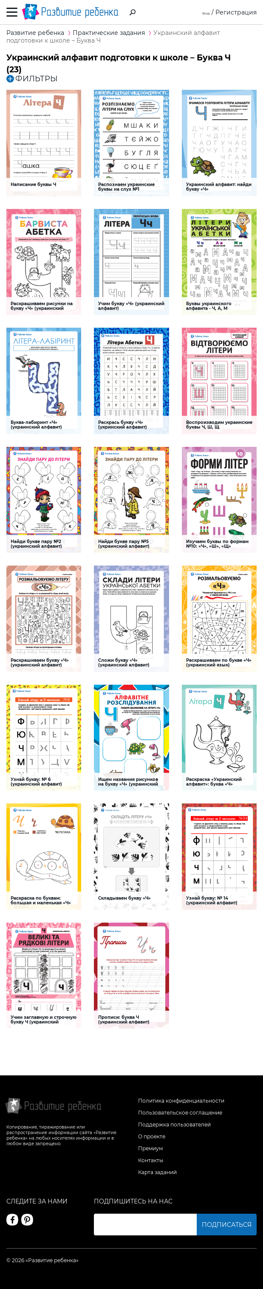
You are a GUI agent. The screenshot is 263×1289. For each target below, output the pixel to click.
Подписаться (227, 1225)
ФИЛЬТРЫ (32, 79)
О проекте (151, 1136)
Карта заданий (157, 1172)
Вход (202, 12)
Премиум (150, 1148)
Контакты (150, 1160)
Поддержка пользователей (174, 1124)
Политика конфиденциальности (181, 1101)
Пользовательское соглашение (180, 1112)
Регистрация (236, 12)
